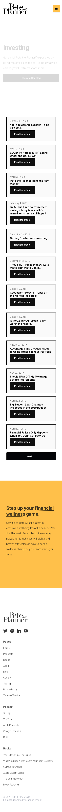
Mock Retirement (11, 787)
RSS (5, 740)
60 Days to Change (12, 770)
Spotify (6, 716)
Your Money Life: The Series (17, 758)
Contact (7, 681)
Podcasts (8, 657)
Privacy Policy (10, 692)
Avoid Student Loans (13, 775)
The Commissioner (13, 781)
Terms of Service (11, 698)
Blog (5, 675)
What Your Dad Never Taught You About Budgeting (28, 764)
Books (6, 663)
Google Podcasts (12, 734)
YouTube (7, 722)
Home (6, 651)
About (6, 669)
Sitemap (7, 686)
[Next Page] (31, 456)
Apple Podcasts (11, 728)
